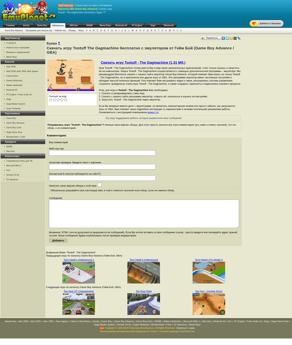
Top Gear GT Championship (79, 296)
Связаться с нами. (185, 333)
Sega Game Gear (14, 132)
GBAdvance (58, 25)
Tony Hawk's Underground (144, 265)
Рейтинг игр (60, 30)
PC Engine (137, 25)
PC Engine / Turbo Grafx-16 (19, 94)
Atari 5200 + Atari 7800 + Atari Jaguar (49, 327)
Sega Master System (15, 104)
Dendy (26, 25)
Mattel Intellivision (14, 85)
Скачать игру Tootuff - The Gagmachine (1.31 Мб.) (143, 62)
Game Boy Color (13, 127)
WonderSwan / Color (15, 137)
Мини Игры (105, 25)
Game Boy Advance (14, 30)
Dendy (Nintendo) (14, 80)
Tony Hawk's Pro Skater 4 (209, 265)
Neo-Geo (10, 151)
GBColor (73, 25)
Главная (10, 25)
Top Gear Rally (144, 296)
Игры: (81, 30)
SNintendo (169, 25)
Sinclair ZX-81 (12, 175)
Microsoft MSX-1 (13, 165)
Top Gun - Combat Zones (208, 296)
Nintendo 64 (121, 25)
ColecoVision (12, 76)
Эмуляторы (10, 327)
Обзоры (72, 30)
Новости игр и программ (17, 47)
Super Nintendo (13, 108)
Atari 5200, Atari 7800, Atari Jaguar (22, 71)
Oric (8, 170)
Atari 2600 (11, 66)
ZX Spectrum (12, 179)
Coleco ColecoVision (80, 327)
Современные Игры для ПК (19, 161)
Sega (152, 25)
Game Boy (42, 25)
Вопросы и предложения (18, 52)
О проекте (11, 43)
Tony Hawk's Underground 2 (79, 265)
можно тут (153, 112)
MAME (89, 25)
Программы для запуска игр (39, 30)
